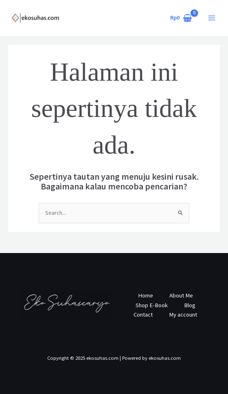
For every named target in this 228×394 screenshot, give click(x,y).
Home (145, 295)
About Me (181, 295)
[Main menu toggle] (212, 18)
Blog (189, 305)
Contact (143, 314)
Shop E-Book (152, 305)
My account (183, 314)
